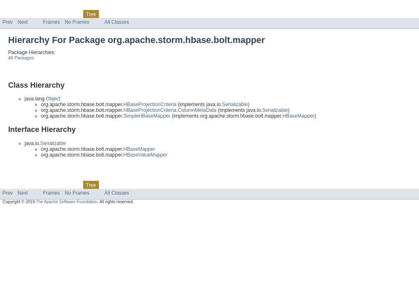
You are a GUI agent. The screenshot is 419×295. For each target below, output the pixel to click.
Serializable (235, 104)
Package (37, 14)
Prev (7, 22)
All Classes (116, 22)
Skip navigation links (22, 7)
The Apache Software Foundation (66, 202)
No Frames (77, 22)
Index (140, 14)
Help (156, 14)
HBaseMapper (299, 116)
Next (23, 22)
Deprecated (116, 14)
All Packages (21, 57)
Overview (12, 14)
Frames (51, 22)
